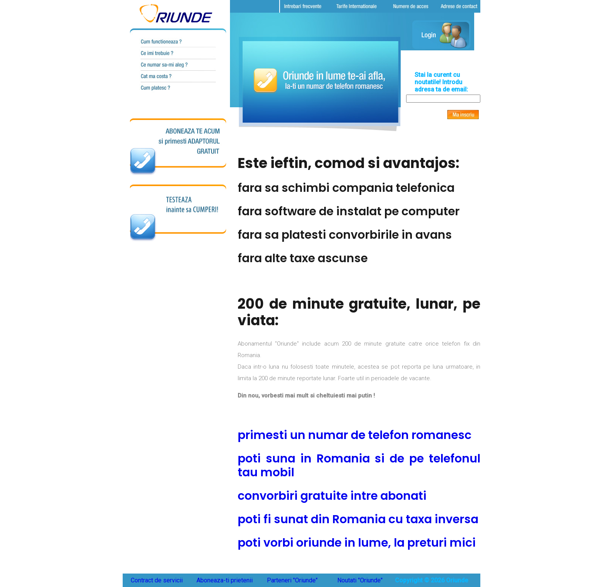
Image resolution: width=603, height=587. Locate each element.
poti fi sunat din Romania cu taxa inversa (358, 519)
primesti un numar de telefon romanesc (354, 435)
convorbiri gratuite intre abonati (332, 496)
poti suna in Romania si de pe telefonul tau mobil (359, 466)
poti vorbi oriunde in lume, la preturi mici (357, 543)
